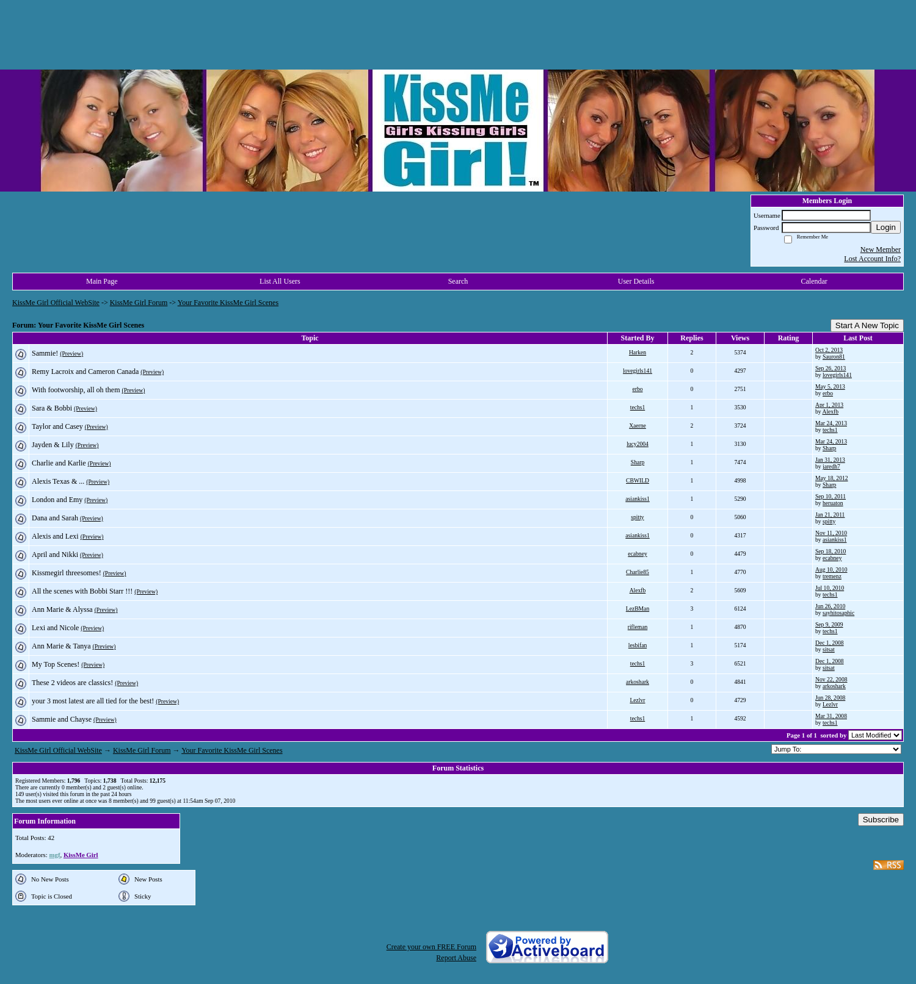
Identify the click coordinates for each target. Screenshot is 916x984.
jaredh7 (831, 466)
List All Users (280, 281)
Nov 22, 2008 (831, 679)
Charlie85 (637, 572)
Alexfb (830, 411)
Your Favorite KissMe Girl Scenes (228, 302)
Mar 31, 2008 (831, 716)
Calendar (814, 281)
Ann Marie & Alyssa (62, 609)
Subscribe (881, 819)
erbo (637, 389)
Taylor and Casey (57, 426)
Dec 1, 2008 (829, 642)
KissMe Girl (81, 854)
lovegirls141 (637, 370)
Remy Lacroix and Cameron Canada (85, 371)
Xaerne (637, 425)
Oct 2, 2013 (829, 350)
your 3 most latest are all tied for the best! (93, 701)
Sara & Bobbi (52, 408)
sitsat (829, 649)
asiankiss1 (637, 498)
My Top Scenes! (55, 664)
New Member (880, 249)
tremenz (832, 576)
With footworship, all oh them (76, 390)
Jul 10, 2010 (829, 587)
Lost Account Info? (872, 258)
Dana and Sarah (55, 518)
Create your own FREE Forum (431, 947)
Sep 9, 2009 (829, 624)
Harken (637, 352)
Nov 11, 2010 (831, 533)
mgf (54, 854)
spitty (637, 517)
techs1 (637, 407)
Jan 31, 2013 (830, 459)
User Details (636, 281)
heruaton (833, 503)
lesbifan (637, 645)
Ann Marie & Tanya (61, 646)
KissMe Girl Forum (139, 302)
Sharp (829, 448)
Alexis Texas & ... (58, 481)
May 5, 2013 (830, 386)
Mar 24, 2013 (831, 423)
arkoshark (637, 681)
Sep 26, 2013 (830, 368)
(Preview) (71, 353)
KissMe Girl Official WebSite (56, 302)
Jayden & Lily (53, 444)
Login (886, 227)
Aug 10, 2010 (831, 569)
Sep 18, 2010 (830, 551)
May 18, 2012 (831, 478)
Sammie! (45, 353)
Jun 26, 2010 (830, 606)
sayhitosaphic (838, 612)
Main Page (102, 281)
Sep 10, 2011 (830, 496)
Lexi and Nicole (55, 627)
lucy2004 (638, 443)
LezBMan (637, 608)
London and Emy (57, 499)
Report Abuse (456, 957)
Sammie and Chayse (62, 719)
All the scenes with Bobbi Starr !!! (82, 591)
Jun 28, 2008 (830, 697)
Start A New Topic (867, 325)
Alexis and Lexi (55, 536)
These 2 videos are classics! (72, 682)
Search (458, 281)
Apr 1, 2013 (829, 404)
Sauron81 (834, 356)
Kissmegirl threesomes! (66, 573)
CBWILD (637, 480)
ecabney (637, 553)
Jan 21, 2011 (830, 514)
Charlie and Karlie (59, 463)
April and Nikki (55, 554)
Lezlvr (637, 700)
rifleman (638, 626)
